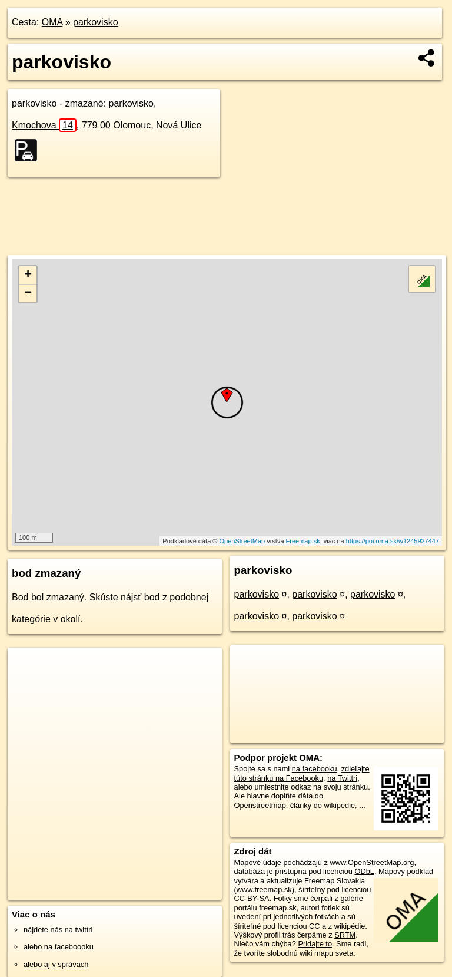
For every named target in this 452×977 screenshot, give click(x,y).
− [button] (28, 293)
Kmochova (44, 125)
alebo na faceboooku (59, 946)
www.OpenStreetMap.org (372, 862)
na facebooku (314, 768)
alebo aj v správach (56, 964)
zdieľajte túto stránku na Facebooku (302, 773)
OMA (52, 22)
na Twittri (342, 778)
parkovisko (95, 22)
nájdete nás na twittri (58, 929)
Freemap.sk (303, 540)
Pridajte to (315, 943)
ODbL (364, 871)
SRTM (344, 934)
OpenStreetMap (242, 540)
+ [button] (28, 275)
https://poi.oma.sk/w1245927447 (392, 540)
